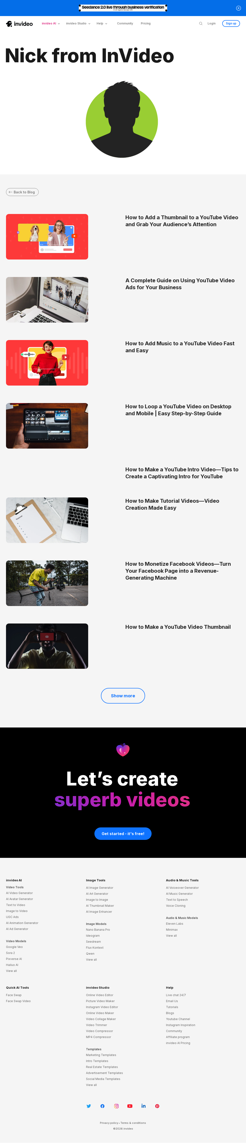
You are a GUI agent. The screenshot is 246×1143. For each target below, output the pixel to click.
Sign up (231, 23)
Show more (123, 695)
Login (211, 23)
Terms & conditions (133, 1123)
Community (125, 23)
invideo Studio (97, 988)
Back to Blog (22, 192)
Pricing (146, 23)
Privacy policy (109, 1123)
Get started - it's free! (123, 833)
